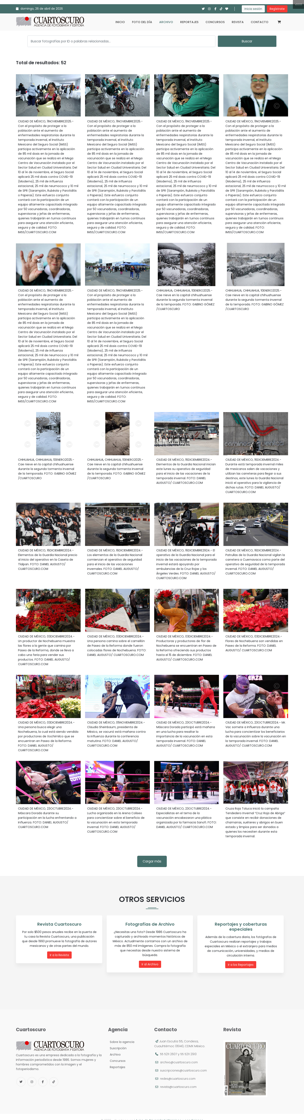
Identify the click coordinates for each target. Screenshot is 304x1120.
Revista (238, 22)
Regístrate (277, 9)
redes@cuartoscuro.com (179, 1072)
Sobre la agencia (121, 1035)
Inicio (120, 22)
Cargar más (152, 861)
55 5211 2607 (169, 1047)
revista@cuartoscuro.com (179, 1080)
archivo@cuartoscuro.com (180, 1055)
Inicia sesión (253, 9)
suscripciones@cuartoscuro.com (185, 1064)
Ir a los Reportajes (242, 959)
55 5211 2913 (189, 1047)
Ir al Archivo (151, 959)
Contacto (259, 22)
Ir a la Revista (60, 955)
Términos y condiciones (185, 1113)
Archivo (166, 22)
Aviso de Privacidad (150, 1113)
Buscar (247, 41)
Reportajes (189, 22)
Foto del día (142, 22)
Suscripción (117, 1041)
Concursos (215, 22)
